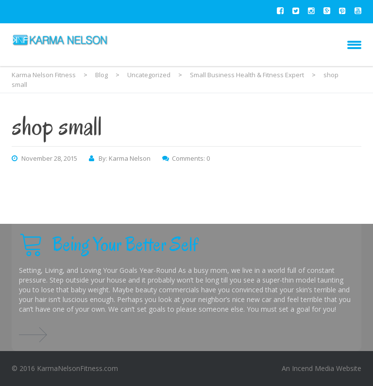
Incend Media (313, 368)
